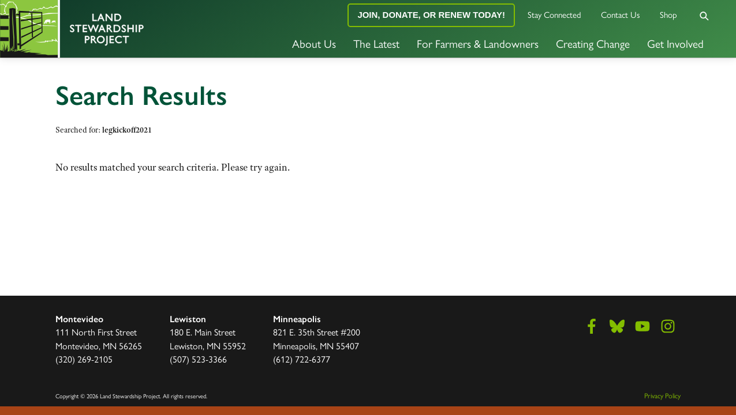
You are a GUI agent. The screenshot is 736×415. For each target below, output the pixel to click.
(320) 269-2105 (84, 358)
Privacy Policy (662, 395)
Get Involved (675, 43)
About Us (314, 43)
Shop (668, 14)
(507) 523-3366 (198, 358)
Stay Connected (554, 14)
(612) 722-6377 (301, 358)
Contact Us (620, 14)
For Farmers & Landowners (478, 43)
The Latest (376, 43)
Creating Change (593, 43)
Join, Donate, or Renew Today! (431, 15)
